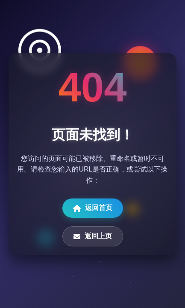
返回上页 (92, 236)
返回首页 (92, 208)
